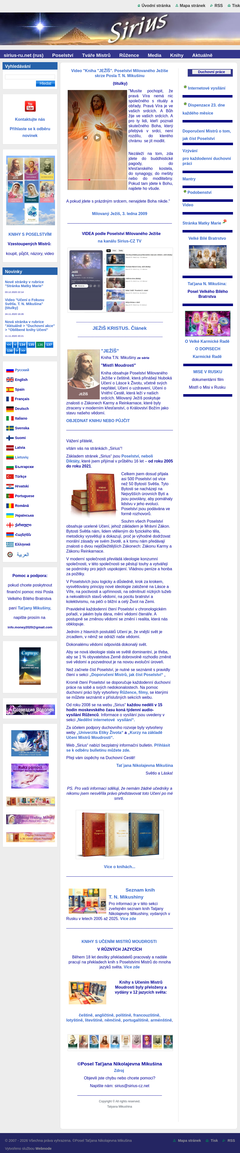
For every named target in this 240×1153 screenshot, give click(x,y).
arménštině (161, 1020)
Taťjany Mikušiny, (34, 608)
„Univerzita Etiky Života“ (100, 732)
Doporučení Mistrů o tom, (206, 131)
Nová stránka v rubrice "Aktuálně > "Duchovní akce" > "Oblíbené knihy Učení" (30, 326)
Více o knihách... (119, 867)
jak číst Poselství (198, 138)
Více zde (128, 919)
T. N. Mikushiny (126, 897)
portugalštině (135, 1020)
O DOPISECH (207, 349)
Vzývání (190, 151)
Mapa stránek (192, 5)
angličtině (104, 1015)
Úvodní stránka (156, 5)
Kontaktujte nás (30, 119)
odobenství (201, 192)
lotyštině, (75, 1020)
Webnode (44, 1149)
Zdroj (119, 1070)
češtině (85, 1015)
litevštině (93, 1020)
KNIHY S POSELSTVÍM (30, 234)
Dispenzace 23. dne (207, 105)
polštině (123, 1015)
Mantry (189, 179)
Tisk (236, 5)
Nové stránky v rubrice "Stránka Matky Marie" (24, 284)
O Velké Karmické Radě (207, 341)
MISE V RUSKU (207, 372)
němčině (112, 1020)
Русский (22, 370)
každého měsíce (200, 113)
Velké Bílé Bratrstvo (207, 238)
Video (187, 205)
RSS (218, 5)
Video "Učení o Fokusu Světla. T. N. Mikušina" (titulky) (24, 304)
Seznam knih (141, 890)
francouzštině (146, 1015)
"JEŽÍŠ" (110, 350)
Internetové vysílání (206, 88)
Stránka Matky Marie (201, 223)
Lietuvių (21, 457)
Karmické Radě (207, 356)
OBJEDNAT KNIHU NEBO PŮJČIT (98, 421)
